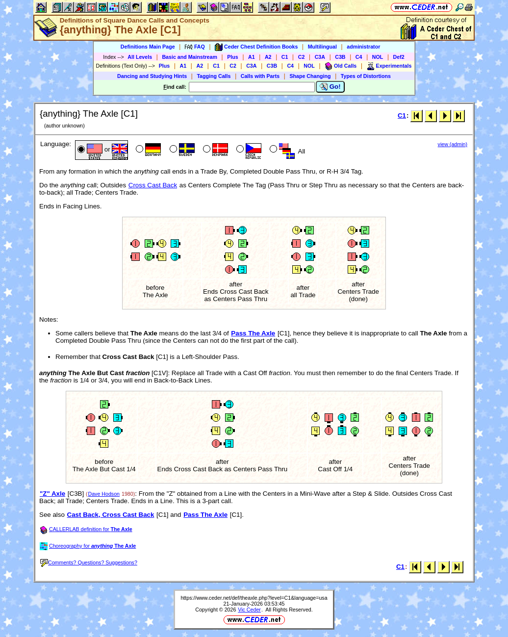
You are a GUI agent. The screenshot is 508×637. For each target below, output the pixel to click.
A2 (268, 57)
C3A (320, 57)
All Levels (139, 57)
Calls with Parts (260, 76)
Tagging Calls (213, 76)
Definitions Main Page (148, 47)
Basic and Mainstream (189, 57)
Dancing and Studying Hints (152, 76)
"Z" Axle (52, 493)
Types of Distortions (366, 76)
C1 (284, 57)
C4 (359, 57)
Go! (330, 87)
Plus (232, 57)
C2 (301, 57)
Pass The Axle (253, 333)
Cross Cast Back (152, 185)
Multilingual (322, 47)
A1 (251, 57)
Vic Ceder (249, 609)
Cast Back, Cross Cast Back (110, 514)
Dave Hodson (104, 494)
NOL (377, 57)
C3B (340, 57)
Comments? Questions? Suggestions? (88, 562)
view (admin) (452, 144)
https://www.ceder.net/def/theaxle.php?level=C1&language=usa (253, 598)
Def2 (399, 57)
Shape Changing (309, 76)
